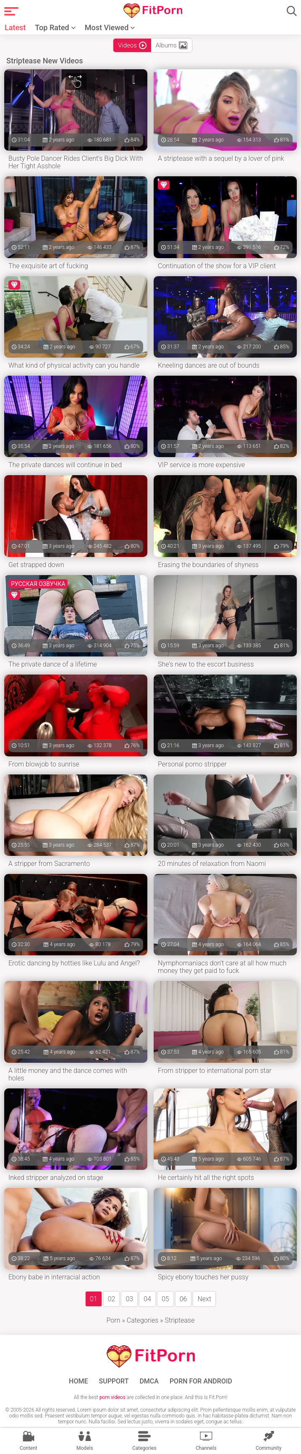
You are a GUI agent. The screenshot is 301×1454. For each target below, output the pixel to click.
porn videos (112, 1397)
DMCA (149, 1381)
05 (165, 1299)
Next (204, 1299)
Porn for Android (201, 1381)
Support (114, 1381)
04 (147, 1299)
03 (129, 1299)
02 (111, 1299)
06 (183, 1299)
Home (78, 1381)
